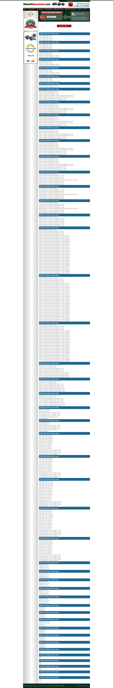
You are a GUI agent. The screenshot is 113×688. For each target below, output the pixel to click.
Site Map (62, 685)
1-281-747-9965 (81, 5)
